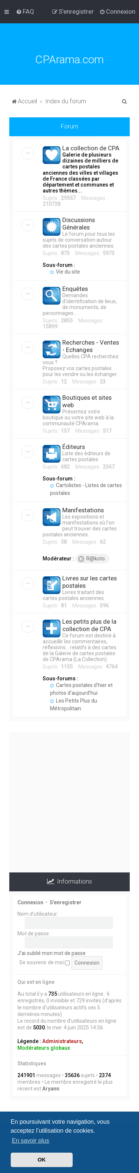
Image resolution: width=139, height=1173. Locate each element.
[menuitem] (25, 11)
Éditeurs (73, 446)
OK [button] (42, 1160)
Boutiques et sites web (87, 401)
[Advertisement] (69, 801)
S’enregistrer (66, 902)
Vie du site (65, 272)
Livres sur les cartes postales (89, 581)
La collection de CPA (90, 148)
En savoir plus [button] (30, 1140)
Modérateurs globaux (43, 1048)
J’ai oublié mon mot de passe (51, 953)
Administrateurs (62, 1041)
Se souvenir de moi (44, 962)
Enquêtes (75, 288)
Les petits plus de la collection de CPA (89, 625)
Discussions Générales (78, 223)
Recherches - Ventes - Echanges (90, 346)
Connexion (30, 902)
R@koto (91, 559)
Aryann (50, 1089)
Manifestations (83, 510)
